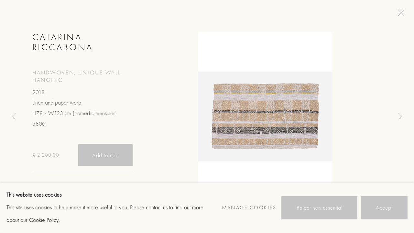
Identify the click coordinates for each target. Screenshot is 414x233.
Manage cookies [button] (249, 208)
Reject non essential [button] (319, 208)
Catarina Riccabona (62, 42)
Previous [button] (14, 116)
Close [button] (399, 14)
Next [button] (400, 116)
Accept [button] (384, 208)
